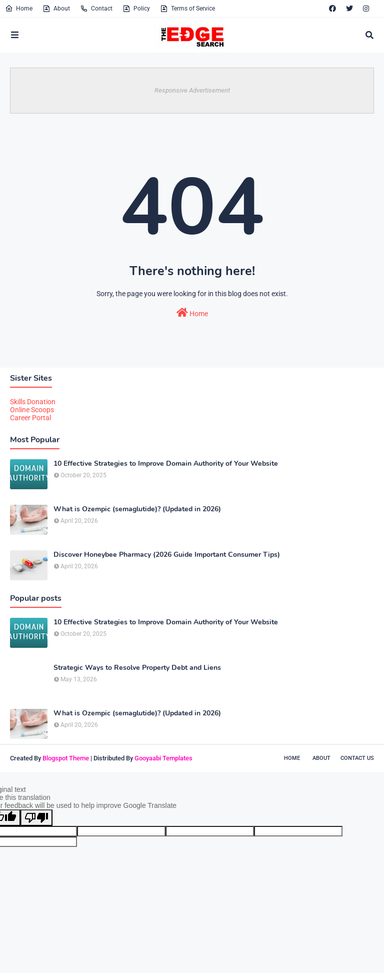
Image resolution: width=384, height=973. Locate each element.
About (56, 9)
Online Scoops (32, 410)
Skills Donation (33, 402)
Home (18, 9)
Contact (96, 9)
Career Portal (30, 418)
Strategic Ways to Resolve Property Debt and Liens (137, 667)
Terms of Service (187, 9)
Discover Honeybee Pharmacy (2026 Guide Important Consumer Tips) (167, 554)
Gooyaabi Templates (163, 758)
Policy (136, 9)
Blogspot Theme (65, 758)
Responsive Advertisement (192, 90)
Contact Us (357, 758)
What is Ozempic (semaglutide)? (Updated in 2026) (137, 509)
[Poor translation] (36, 817)
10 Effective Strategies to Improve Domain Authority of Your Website (166, 463)
